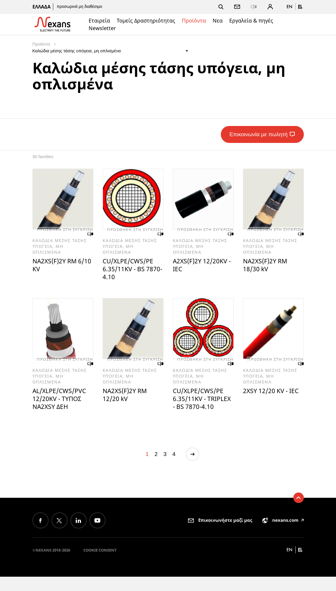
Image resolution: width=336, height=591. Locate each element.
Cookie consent (100, 564)
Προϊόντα (194, 20)
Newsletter (102, 28)
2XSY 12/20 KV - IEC (267, 399)
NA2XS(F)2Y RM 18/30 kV (267, 266)
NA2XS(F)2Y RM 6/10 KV (56, 266)
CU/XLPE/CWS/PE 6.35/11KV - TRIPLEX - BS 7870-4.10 (202, 407)
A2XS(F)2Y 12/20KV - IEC (202, 266)
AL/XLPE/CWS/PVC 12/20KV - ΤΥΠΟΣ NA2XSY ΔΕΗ (61, 403)
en (289, 6)
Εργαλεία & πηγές (251, 20)
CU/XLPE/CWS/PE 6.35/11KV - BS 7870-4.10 (130, 271)
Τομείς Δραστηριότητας (146, 20)
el (300, 6)
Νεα (218, 20)
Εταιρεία (99, 20)
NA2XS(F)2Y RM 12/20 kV (127, 399)
